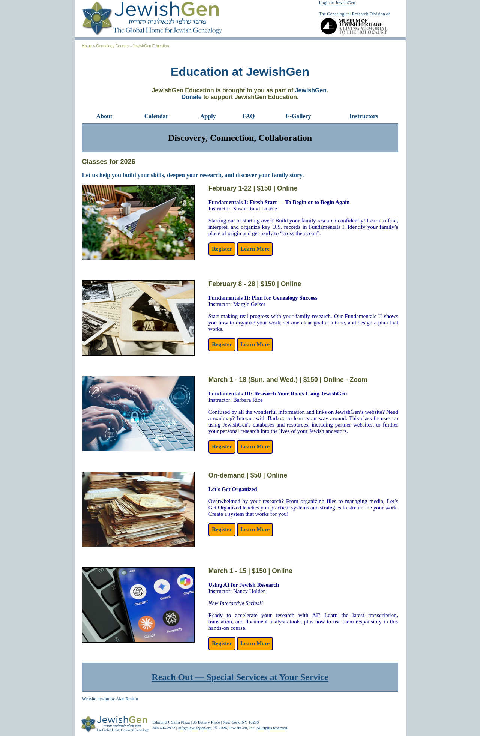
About (104, 116)
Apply (208, 116)
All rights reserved (271, 727)
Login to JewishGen (337, 2)
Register (222, 249)
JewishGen (311, 90)
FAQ (249, 116)
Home (87, 46)
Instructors (364, 116)
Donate (192, 97)
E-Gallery (298, 116)
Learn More (255, 249)
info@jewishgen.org (195, 727)
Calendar (156, 116)
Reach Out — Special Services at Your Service (240, 677)
